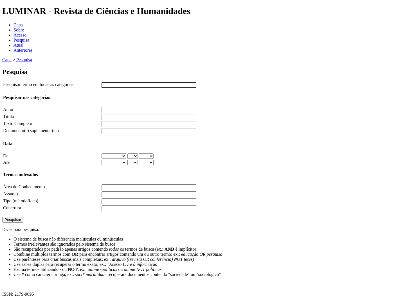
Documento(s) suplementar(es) (31, 130)
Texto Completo (17, 123)
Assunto (10, 193)
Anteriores (23, 50)
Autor (8, 109)
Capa (18, 24)
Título (8, 116)
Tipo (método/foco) (20, 200)
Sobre (19, 30)
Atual (19, 45)
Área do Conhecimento (24, 186)
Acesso (20, 35)
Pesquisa (21, 40)
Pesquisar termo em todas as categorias (38, 84)
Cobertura (12, 207)
